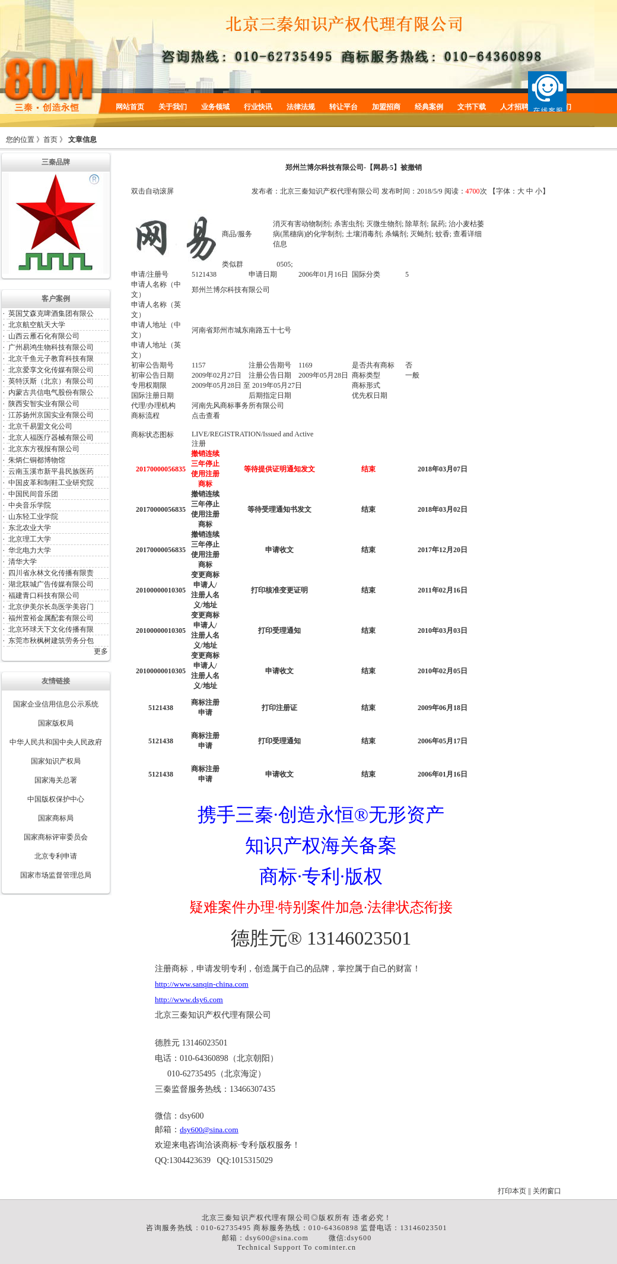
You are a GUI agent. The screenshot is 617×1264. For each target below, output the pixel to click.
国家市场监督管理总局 (55, 875)
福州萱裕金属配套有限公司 (51, 618)
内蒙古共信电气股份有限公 (51, 392)
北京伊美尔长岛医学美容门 (51, 607)
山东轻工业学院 (33, 516)
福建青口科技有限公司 (43, 595)
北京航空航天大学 (36, 325)
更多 (101, 651)
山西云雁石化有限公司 (43, 336)
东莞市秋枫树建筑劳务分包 (51, 640)
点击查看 (206, 415)
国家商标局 (56, 818)
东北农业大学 (29, 528)
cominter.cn (336, 1247)
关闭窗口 (547, 1191)
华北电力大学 (29, 550)
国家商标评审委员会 (56, 837)
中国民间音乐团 (33, 494)
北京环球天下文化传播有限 (51, 629)
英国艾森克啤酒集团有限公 (51, 313)
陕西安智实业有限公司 (43, 404)
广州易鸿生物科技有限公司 (51, 347)
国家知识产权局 (56, 761)
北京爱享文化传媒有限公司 (51, 370)
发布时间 (395, 191)
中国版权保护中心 (55, 799)
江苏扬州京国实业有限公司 (51, 415)
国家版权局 (56, 723)
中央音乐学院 (29, 505)
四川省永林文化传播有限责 (51, 573)
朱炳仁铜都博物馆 (36, 460)
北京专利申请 (55, 856)
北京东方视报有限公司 (43, 449)
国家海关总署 (55, 780)
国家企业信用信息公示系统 (55, 704)
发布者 (262, 191)
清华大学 (22, 561)
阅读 (451, 191)
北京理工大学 (29, 539)
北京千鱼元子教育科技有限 (51, 358)
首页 (50, 139)
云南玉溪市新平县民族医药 (51, 471)
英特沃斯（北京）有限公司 (51, 381)
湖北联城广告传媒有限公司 (51, 584)
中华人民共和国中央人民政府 (55, 742)
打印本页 (512, 1191)
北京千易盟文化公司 (40, 426)
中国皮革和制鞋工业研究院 (51, 483)
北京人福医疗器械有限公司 (51, 437)
